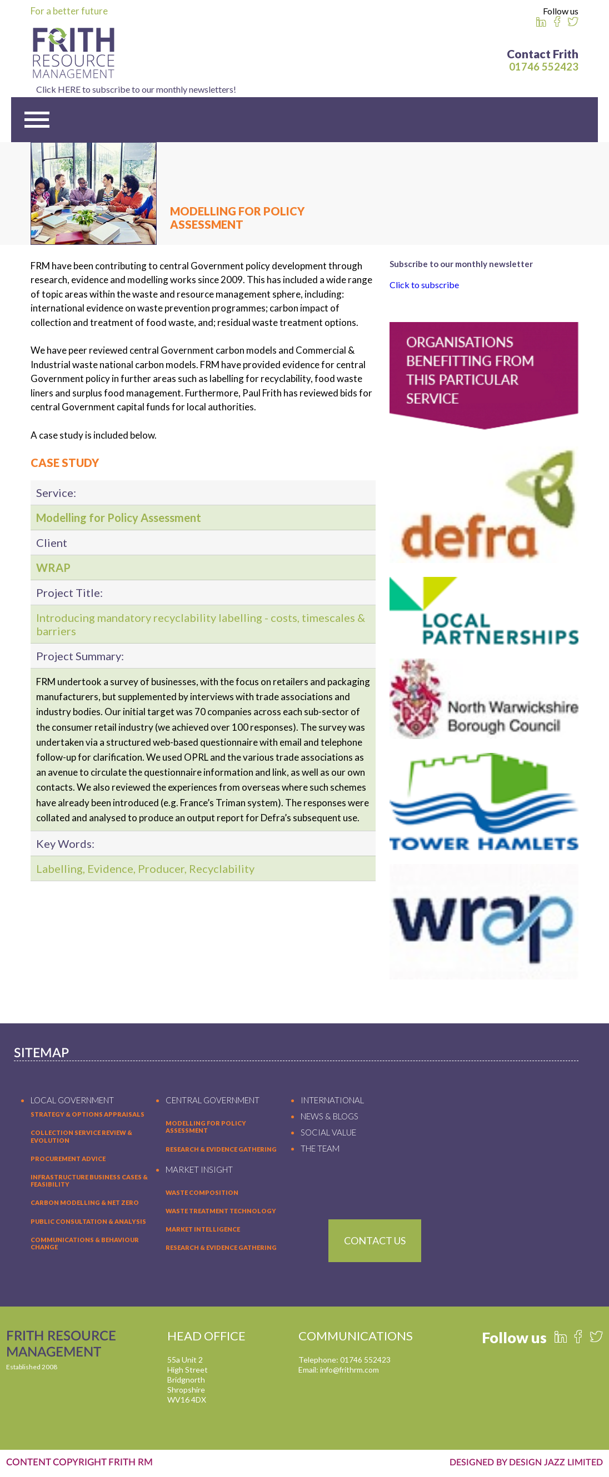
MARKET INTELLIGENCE (203, 1230)
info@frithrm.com (350, 1371)
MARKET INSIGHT (199, 1170)
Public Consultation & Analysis (88, 1222)
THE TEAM (320, 1150)
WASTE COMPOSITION (202, 1193)
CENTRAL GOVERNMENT (212, 1102)
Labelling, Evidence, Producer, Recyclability (145, 870)
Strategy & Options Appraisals (87, 1115)
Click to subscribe (424, 285)
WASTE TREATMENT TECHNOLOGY (221, 1212)
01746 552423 (543, 66)
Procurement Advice (68, 1159)
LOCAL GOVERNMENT (72, 1102)
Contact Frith (542, 54)
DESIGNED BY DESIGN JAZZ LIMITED (522, 1463)
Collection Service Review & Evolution (81, 1138)
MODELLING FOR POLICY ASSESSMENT (206, 1128)
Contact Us (375, 1241)
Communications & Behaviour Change (85, 1244)
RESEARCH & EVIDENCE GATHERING (221, 1150)
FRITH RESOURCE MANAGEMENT (63, 1347)
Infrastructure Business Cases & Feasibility (89, 1182)
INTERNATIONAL (332, 1102)
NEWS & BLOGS (329, 1118)
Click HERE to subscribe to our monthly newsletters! (304, 89)
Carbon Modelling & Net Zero (85, 1204)
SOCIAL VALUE (328, 1134)
